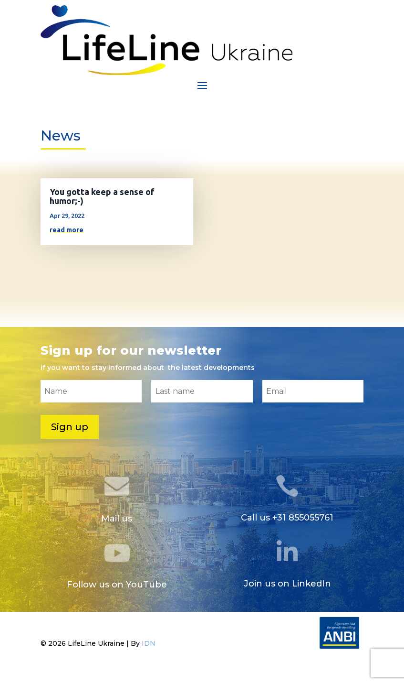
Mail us (116, 518)
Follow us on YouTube (117, 584)
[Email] (313, 391)
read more (66, 230)
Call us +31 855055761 (287, 517)
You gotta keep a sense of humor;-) (102, 196)
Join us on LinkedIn (287, 583)
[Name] (91, 391)
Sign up (69, 427)
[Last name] (202, 391)
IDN (148, 643)
